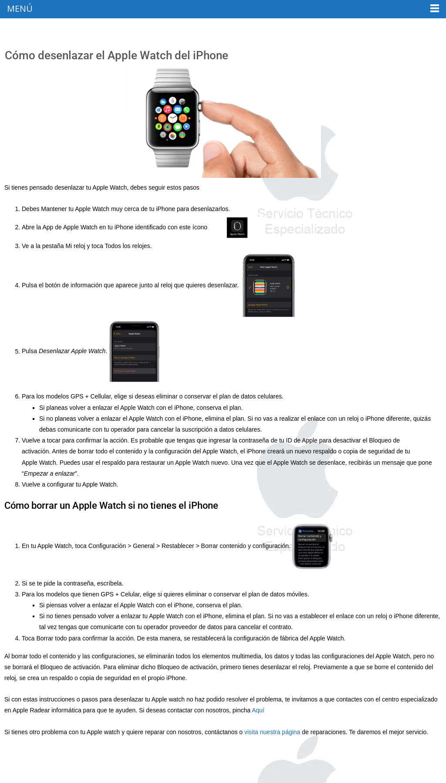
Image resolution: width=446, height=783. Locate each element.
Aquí (259, 710)
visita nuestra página (272, 732)
